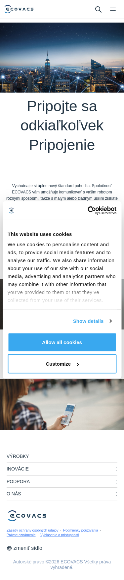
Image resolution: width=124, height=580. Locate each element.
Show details (88, 321)
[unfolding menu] (116, 456)
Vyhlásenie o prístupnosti (59, 535)
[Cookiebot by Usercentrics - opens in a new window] (88, 210)
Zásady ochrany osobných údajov (32, 530)
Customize (62, 364)
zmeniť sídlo (24, 548)
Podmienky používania (80, 530)
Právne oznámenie (21, 535)
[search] (98, 9)
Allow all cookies (62, 342)
